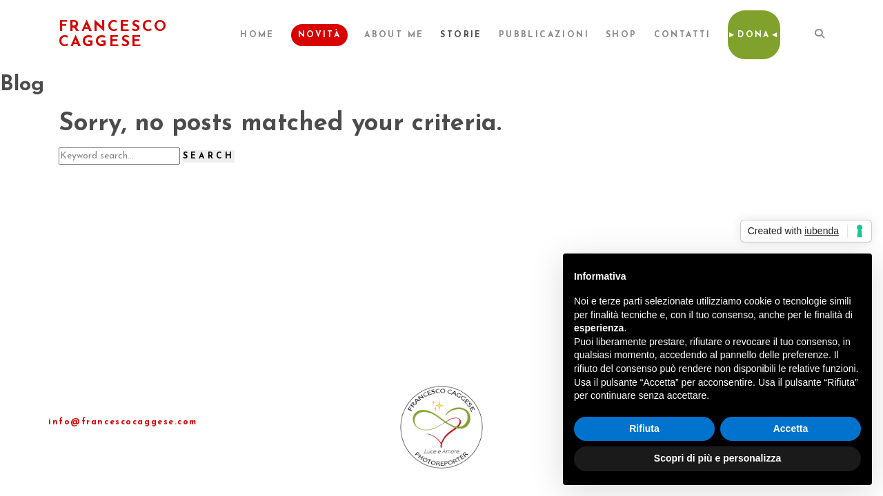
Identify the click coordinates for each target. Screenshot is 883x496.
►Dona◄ (754, 35)
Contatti (682, 35)
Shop (621, 35)
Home (257, 35)
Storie (461, 35)
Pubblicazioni (544, 35)
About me (394, 35)
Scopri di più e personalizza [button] (717, 458)
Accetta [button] (790, 428)
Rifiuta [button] (644, 428)
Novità (319, 35)
